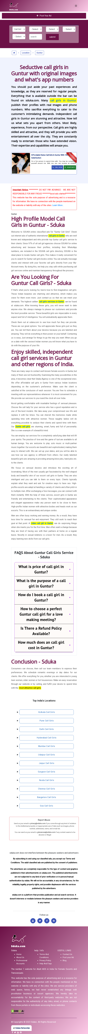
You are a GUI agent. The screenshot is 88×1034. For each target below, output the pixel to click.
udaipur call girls (46, 754)
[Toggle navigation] (76, 6)
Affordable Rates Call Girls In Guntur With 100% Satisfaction (50, 156)
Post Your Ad (44, 15)
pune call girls (46, 720)
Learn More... (58, 205)
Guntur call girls (23, 426)
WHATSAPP (70, 167)
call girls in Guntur (63, 100)
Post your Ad (68, 957)
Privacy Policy (45, 960)
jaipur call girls (46, 763)
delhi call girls (46, 729)
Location (25, 53)
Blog (64, 960)
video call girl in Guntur (42, 523)
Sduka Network (21, 1028)
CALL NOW (57, 167)
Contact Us (67, 954)
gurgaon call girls (46, 772)
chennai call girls (46, 789)
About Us (20, 957)
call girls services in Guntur (51, 301)
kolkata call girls (46, 712)
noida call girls (46, 780)
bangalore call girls (46, 797)
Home (18, 954)
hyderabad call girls (46, 737)
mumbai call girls (46, 746)
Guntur (40, 53)
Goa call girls (46, 806)
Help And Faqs (45, 963)
